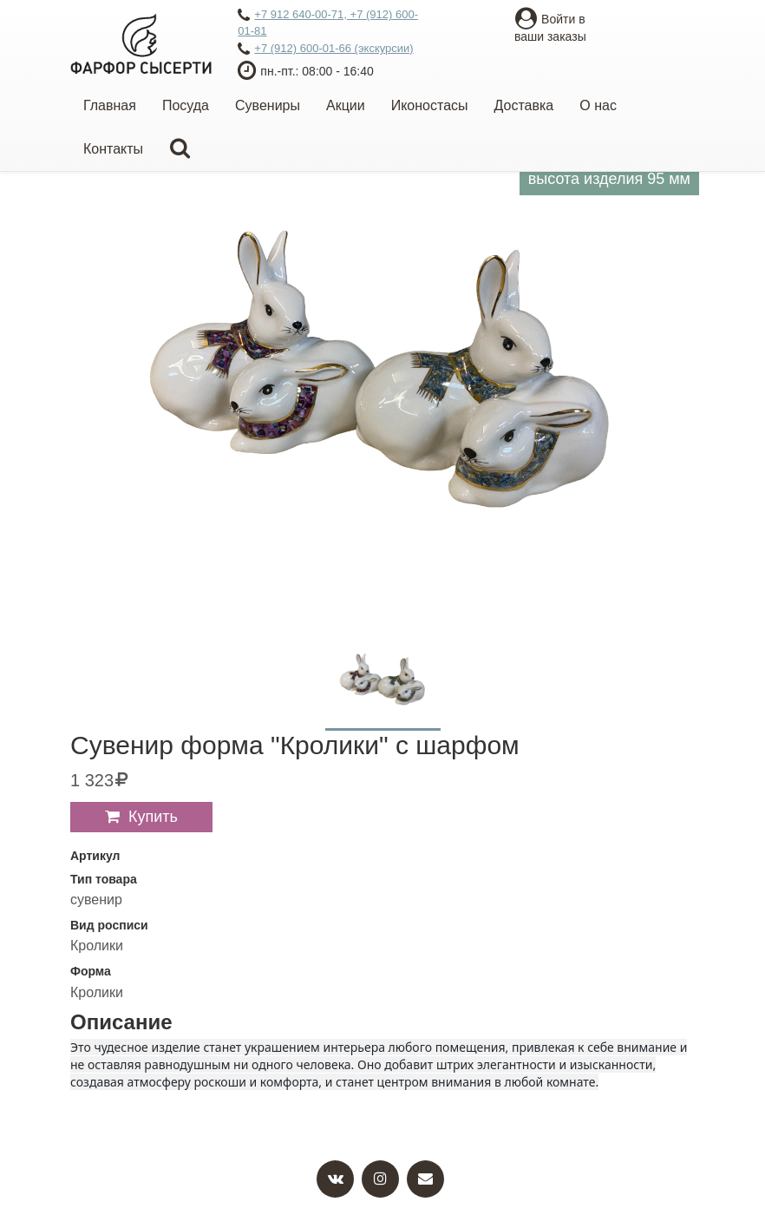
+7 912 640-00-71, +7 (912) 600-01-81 (328, 22)
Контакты (113, 148)
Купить (153, 816)
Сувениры (267, 105)
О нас (598, 105)
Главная (109, 105)
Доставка (524, 105)
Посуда (185, 105)
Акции (345, 105)
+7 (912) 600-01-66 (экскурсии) (325, 49)
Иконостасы (429, 105)
